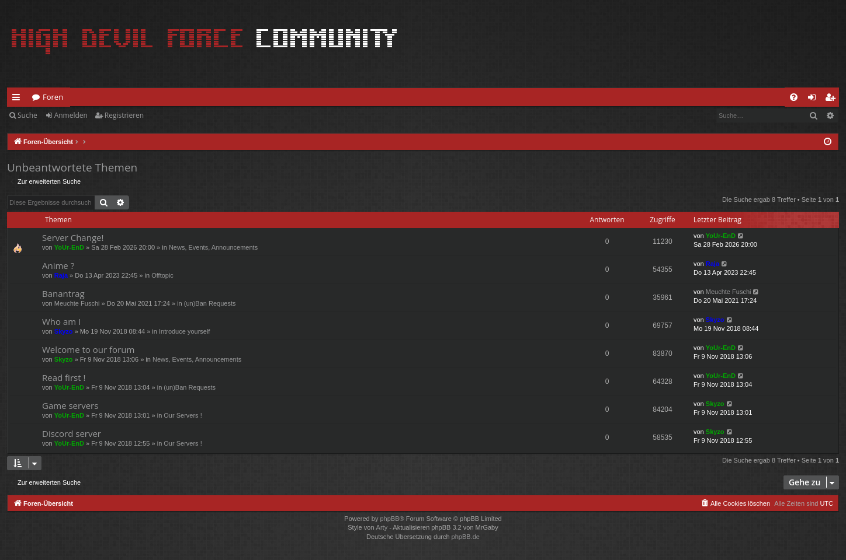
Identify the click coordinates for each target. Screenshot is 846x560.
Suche (27, 115)
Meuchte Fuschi (77, 303)
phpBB (389, 518)
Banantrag (63, 293)
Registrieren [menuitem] (832, 99)
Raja (61, 275)
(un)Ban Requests (210, 303)
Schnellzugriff (18, 99)
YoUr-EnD (69, 247)
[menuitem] (794, 97)
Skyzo (63, 331)
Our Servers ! (183, 415)
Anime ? (58, 265)
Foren (53, 97)
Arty (382, 527)
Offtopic (162, 275)
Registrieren (124, 115)
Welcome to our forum (88, 349)
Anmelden (71, 115)
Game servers (70, 405)
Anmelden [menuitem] (815, 99)
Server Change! (72, 237)
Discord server (71, 433)
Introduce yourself (184, 331)
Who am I (61, 321)
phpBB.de (466, 536)
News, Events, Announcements (213, 247)
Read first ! (63, 377)
